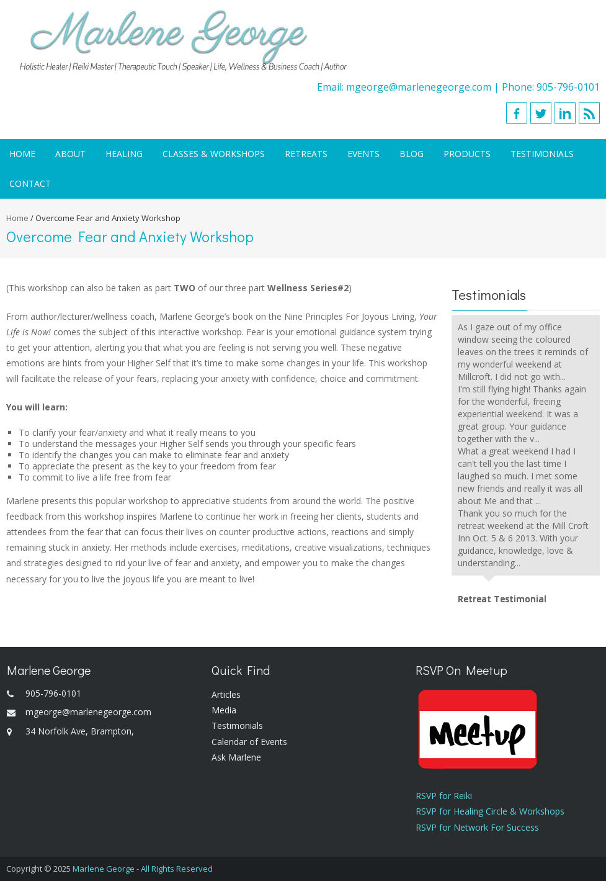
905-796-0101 (568, 87)
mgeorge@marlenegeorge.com (418, 87)
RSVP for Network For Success (477, 827)
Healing (124, 154)
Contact (30, 183)
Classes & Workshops (214, 154)
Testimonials (542, 154)
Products (467, 154)
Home (22, 154)
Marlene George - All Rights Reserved (143, 868)
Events (363, 154)
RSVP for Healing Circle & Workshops (490, 811)
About (70, 154)
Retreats (306, 154)
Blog (411, 154)
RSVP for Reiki (444, 796)
